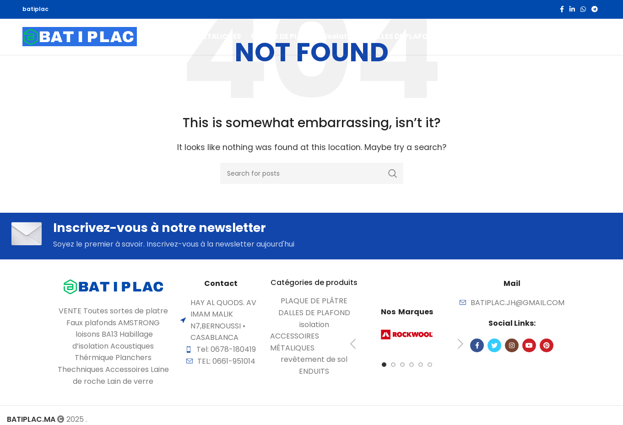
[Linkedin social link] (572, 10)
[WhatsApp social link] (583, 10)
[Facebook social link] (562, 10)
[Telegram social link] (595, 10)
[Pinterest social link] (546, 348)
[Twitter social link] (494, 348)
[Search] (578, 43)
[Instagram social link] (512, 348)
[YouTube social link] (529, 348)
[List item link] (314, 304)
